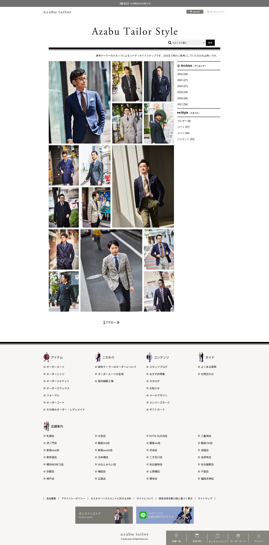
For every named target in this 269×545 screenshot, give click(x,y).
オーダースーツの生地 (109, 374)
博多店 (152, 478)
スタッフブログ (157, 367)
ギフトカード (156, 409)
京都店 (49, 471)
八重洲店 (204, 436)
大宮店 (100, 436)
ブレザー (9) (184, 121)
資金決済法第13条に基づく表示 (176, 498)
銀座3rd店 (102, 443)
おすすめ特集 (156, 374)
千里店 (203, 471)
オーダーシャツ (54, 374)
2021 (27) (182, 80)
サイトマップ (205, 498)
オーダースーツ (54, 367)
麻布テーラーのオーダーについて (116, 367)
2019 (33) (182, 92)
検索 (210, 42)
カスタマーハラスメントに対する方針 (111, 498)
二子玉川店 (154, 457)
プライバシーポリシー (73, 498)
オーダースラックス (56, 388)
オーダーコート (54, 402)
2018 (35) (182, 98)
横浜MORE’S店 (54, 464)
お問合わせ (206, 374)
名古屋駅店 (206, 464)
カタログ (153, 381)
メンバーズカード (158, 402)
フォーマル (51, 395)
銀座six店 (153, 443)
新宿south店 (104, 450)
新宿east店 (51, 450)
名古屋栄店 (154, 464)
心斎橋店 (153, 471)
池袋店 (203, 450)
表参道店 (50, 457)
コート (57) (183, 127)
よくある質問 (207, 367)
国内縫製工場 (104, 381)
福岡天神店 (206, 478)
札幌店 (49, 436)
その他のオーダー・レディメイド (64, 409)
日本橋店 (101, 457)
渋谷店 (152, 450)
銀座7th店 (205, 443)
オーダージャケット (56, 381)
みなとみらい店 (105, 464)
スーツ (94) (183, 133)
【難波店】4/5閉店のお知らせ (134, 3)
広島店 (100, 478)
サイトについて (145, 498)
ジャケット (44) (185, 139)
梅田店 (100, 471)
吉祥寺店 (204, 457)
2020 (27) (182, 86)
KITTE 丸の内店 (157, 436)
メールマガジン (157, 395)
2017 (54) (182, 104)
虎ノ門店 (50, 443)
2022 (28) (182, 74)
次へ (115, 322)
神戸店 (49, 478)
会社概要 (51, 498)
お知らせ (153, 388)
